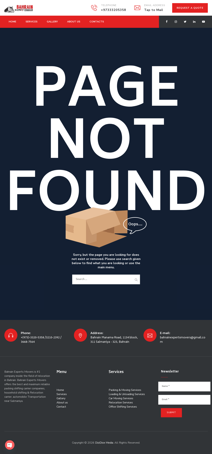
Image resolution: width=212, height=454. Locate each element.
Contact (61, 407)
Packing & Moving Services (125, 390)
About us (62, 402)
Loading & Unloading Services (127, 394)
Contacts (97, 21)
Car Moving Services (121, 398)
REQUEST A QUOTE (190, 8)
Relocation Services (121, 402)
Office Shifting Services (123, 407)
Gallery (52, 21)
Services (31, 21)
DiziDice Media (104, 443)
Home (12, 21)
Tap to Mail (153, 10)
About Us (73, 21)
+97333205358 (113, 10)
